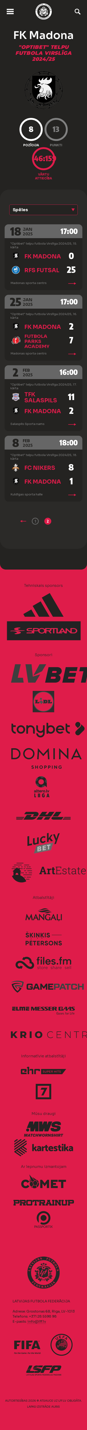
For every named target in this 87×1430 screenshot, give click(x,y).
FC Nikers (39, 468)
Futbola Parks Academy (36, 341)
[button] (43, 210)
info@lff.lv (36, 1321)
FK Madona (42, 256)
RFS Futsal (41, 270)
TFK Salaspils (40, 397)
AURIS (55, 1406)
